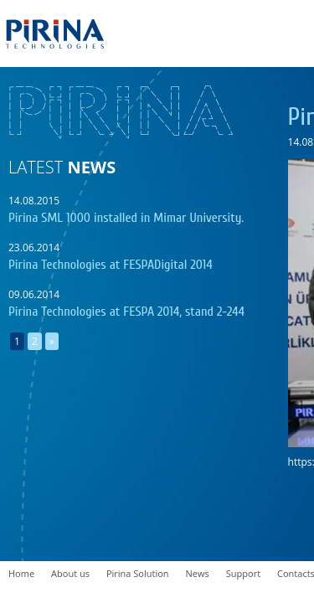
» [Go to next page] (51, 341)
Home (21, 573)
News (197, 573)
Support (243, 573)
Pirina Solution (137, 573)
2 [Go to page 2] (35, 341)
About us (70, 573)
